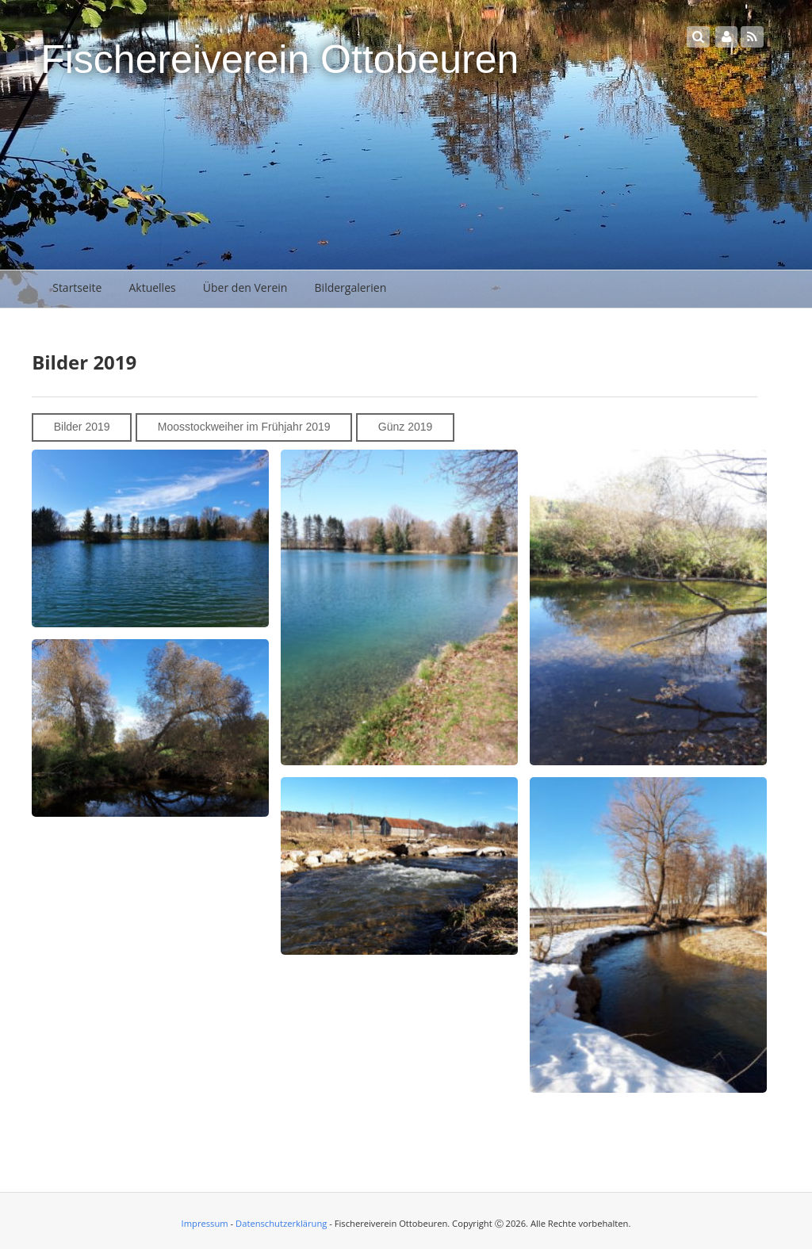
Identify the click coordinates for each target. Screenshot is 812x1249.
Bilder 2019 (82, 426)
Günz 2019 (405, 426)
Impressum (205, 1223)
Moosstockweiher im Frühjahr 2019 (244, 426)
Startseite (77, 287)
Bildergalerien (351, 287)
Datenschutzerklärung (281, 1223)
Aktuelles (151, 287)
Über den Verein (245, 287)
